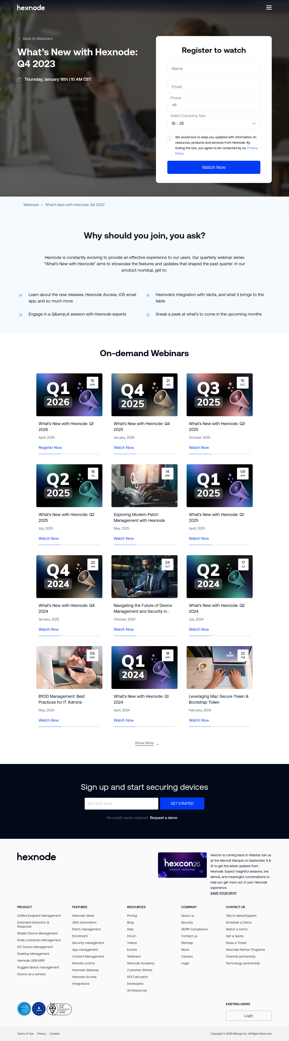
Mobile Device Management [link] (37, 933)
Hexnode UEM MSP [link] (31, 960)
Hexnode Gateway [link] (85, 970)
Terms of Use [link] (25, 1033)
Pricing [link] (132, 915)
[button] (249, 1016)
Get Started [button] (182, 803)
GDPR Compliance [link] (194, 929)
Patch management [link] (86, 929)
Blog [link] (130, 922)
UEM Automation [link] (84, 922)
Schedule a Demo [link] (239, 922)
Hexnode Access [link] (84, 977)
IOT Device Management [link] (35, 947)
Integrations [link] (80, 983)
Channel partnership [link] (240, 956)
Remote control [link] (83, 963)
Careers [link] (187, 956)
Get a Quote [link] (235, 936)
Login (248, 1016)
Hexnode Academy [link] (140, 963)
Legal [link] (185, 963)
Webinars (31, 205)
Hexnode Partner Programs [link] (245, 949)
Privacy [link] (41, 1033)
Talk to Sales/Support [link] (241, 915)
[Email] (213, 87)
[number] (213, 105)
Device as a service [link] (31, 974)
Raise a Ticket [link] (236, 943)
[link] (223, 893)
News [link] (185, 949)
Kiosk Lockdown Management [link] (39, 940)
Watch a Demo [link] (237, 929)
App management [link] (85, 949)
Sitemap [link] (187, 943)
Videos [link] (132, 943)
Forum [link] (131, 936)
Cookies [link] (54, 1033)
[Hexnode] (31, 7)
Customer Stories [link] (139, 970)
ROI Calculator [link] (137, 977)
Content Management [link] (88, 956)
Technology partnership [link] (243, 963)
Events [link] (132, 949)
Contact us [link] (189, 936)
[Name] (213, 68)
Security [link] (187, 922)
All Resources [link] (137, 990)
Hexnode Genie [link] (83, 915)
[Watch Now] (213, 167)
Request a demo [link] (163, 818)
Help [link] (130, 929)
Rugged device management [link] (38, 967)
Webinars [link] (134, 956)
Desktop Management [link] (33, 954)
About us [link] (187, 915)
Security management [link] (88, 943)
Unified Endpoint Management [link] (39, 915)
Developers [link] (135, 983)
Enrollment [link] (80, 936)
